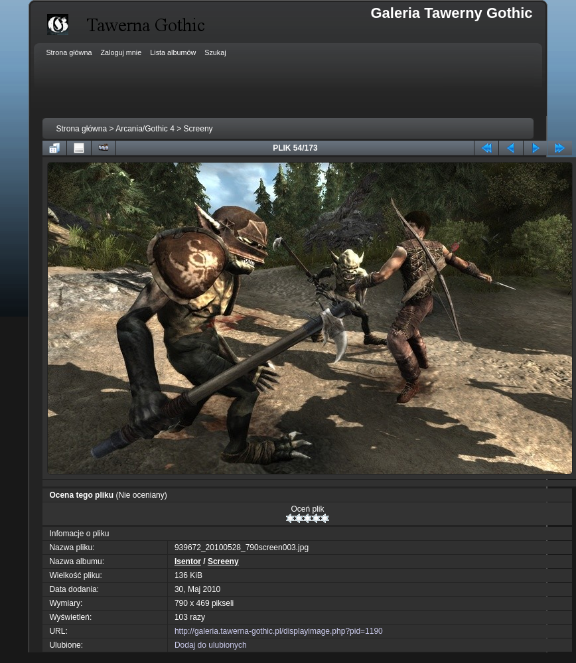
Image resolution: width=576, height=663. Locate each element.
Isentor (188, 561)
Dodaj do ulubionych (211, 645)
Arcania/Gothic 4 (145, 128)
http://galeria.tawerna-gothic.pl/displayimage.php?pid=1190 (279, 631)
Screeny (198, 128)
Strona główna (81, 128)
